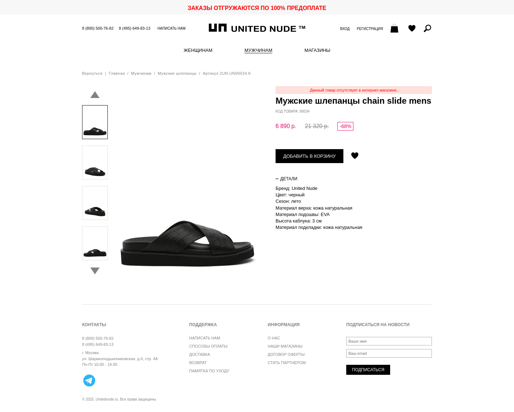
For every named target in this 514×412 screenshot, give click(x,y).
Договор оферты (286, 354)
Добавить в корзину (309, 156)
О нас (274, 338)
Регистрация (370, 29)
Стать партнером (287, 362)
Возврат (198, 362)
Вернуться (92, 73)
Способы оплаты (208, 346)
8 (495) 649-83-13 (134, 28)
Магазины (317, 50)
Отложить (355, 156)
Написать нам (171, 28)
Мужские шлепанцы (177, 73)
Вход (345, 29)
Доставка (199, 354)
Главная (117, 73)
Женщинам (198, 50)
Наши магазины (285, 346)
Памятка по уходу (209, 371)
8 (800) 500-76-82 (98, 28)
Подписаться (368, 369)
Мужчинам (258, 50)
